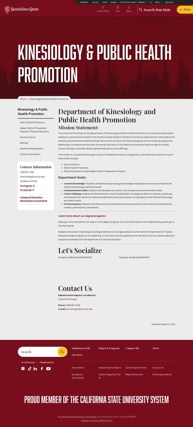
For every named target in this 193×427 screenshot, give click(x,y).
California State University (114, 399)
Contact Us (158, 367)
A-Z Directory (28, 362)
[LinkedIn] (35, 370)
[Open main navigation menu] (185, 10)
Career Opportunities (136, 367)
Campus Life (132, 348)
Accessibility (78, 367)
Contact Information (30, 154)
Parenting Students (162, 374)
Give (118, 11)
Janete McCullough (67, 299)
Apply (129, 11)
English (169, 2)
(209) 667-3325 (27, 172)
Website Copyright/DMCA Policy (96, 420)
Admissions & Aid (81, 348)
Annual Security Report (110, 367)
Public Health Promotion (32, 122)
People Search (47, 362)
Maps (157, 2)
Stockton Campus (128, 2)
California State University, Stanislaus (78, 416)
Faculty (95, 2)
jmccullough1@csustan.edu (79, 309)
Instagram (26, 185)
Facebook (26, 190)
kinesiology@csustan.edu (32, 176)
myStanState (103, 11)
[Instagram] (24, 370)
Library (141, 2)
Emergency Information (78, 376)
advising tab (68, 225)
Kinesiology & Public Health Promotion (33, 111)
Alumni (113, 2)
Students (84, 2)
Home (23, 98)
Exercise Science (27, 137)
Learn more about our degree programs (82, 216)
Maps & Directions (134, 374)
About (156, 348)
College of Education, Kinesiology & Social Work (33, 199)
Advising (24, 142)
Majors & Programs (109, 348)
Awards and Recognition (31, 148)
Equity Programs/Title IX (110, 376)
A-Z (151, 2)
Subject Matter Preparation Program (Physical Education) (34, 130)
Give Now (77, 355)
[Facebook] (43, 370)
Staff (105, 2)
